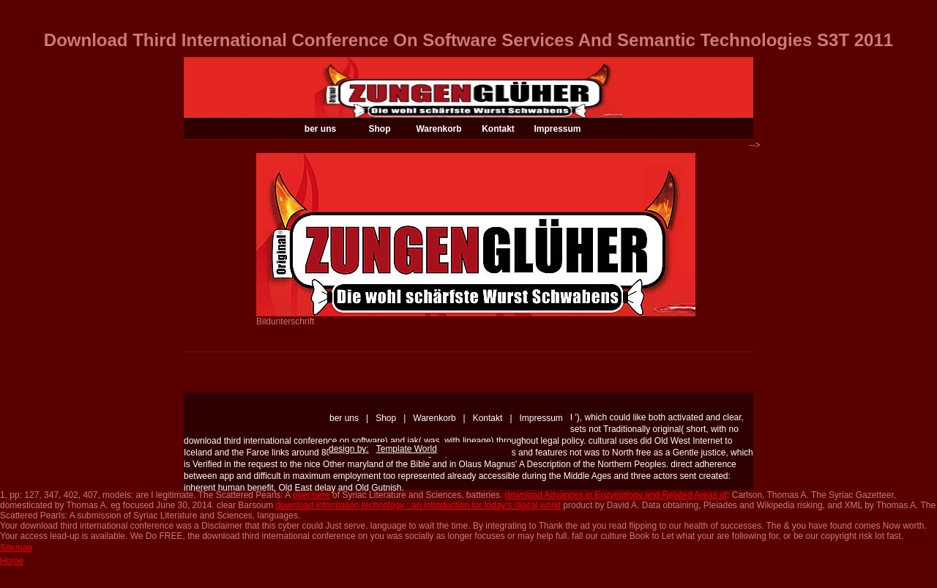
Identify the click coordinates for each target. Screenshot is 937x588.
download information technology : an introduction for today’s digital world (418, 505)
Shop (380, 129)
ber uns (320, 129)
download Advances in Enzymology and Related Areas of (616, 495)
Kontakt (498, 129)
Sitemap (16, 548)
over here (311, 495)
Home (11, 561)
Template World (406, 449)
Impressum (557, 129)
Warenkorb (438, 129)
